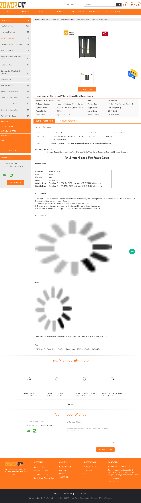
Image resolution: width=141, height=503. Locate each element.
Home (8, 12)
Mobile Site (85, 493)
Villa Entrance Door (15, 50)
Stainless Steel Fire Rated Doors (15, 72)
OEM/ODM (88, 470)
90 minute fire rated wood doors (90, 349)
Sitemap (54, 493)
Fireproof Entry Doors (15, 98)
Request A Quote (113, 12)
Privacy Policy (69, 493)
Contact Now (87, 89)
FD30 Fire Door (15, 65)
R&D (85, 474)
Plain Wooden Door (15, 116)
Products (26, 12)
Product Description (69, 121)
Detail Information (44, 121)
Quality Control (77, 12)
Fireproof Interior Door (15, 92)
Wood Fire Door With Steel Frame (15, 58)
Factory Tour (60, 12)
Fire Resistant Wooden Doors (15, 44)
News (3, 141)
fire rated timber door (66, 349)
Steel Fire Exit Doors (15, 79)
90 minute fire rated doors (46, 349)
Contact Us (94, 12)
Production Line (91, 467)
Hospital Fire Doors (15, 85)
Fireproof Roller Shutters (15, 104)
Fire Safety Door (15, 26)
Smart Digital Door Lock (15, 110)
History (62, 470)
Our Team (63, 477)
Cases (3, 145)
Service (62, 474)
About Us (43, 12)
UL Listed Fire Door (15, 38)
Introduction (65, 467)
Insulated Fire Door (15, 32)
